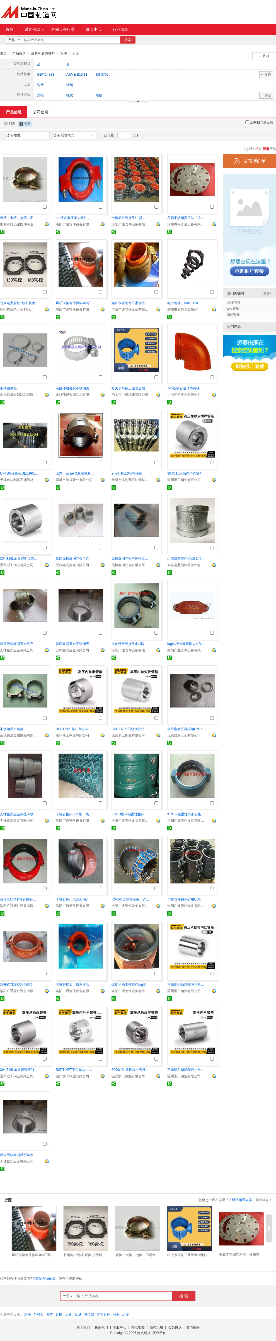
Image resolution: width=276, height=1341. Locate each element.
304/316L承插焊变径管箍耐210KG (19, 558)
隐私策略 (156, 1327)
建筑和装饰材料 (43, 53)
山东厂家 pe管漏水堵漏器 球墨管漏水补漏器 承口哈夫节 (75, 473)
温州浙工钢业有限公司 (184, 480)
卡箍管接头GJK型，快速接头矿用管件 (75, 814)
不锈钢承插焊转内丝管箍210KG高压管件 (186, 984)
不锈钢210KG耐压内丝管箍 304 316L (186, 1069)
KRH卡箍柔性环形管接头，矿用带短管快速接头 (186, 814)
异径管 (39, 1314)
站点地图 (138, 1327)
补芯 (49, 1314)
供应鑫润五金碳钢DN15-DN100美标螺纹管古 (186, 729)
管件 (63, 53)
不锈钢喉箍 (8, 388)
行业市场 (120, 29)
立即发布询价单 (43, 1278)
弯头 (116, 1314)
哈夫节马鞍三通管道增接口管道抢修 (131, 388)
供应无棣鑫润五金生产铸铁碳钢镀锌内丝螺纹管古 (19, 644)
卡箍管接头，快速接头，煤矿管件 (75, 984)
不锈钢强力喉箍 (11, 729)
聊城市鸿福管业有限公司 (74, 480)
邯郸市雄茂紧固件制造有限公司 (19, 224)
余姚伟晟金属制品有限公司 (19, 394)
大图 (25, 123)
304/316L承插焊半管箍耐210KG (131, 1069)
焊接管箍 (234, 302)
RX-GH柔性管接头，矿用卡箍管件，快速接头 (131, 899)
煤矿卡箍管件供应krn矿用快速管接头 (75, 303)
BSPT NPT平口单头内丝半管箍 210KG (75, 1069)
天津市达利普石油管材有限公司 (19, 480)
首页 (9, 29)
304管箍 (233, 314)
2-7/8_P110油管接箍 (127, 473)
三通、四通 (73, 1314)
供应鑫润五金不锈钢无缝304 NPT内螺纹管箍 (75, 644)
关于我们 (83, 1327)
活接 (125, 1314)
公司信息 (41, 111)
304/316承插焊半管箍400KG (186, 473)
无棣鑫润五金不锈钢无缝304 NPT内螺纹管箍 (131, 558)
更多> (267, 293)
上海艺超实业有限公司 (184, 394)
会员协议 (174, 1327)
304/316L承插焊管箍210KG (19, 1069)
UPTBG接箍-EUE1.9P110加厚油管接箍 (19, 473)
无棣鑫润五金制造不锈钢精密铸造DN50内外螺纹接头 (19, 814)
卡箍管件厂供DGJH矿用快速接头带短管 (75, 899)
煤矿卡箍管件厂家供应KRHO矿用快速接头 (131, 303)
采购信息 (34, 29)
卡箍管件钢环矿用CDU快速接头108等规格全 (186, 899)
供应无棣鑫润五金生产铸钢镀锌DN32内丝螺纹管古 (75, 558)
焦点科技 (144, 1333)
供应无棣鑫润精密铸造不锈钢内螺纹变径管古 (19, 1155)
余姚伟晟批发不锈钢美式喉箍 (75, 388)
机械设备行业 (63, 29)
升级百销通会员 (240, 1200)
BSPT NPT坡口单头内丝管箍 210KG (75, 729)
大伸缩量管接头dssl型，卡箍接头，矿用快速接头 (131, 644)
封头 (27, 1314)
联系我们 (101, 1327)
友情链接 (193, 1327)
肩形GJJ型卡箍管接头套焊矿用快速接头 (19, 899)
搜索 (127, 40)
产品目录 (19, 53)
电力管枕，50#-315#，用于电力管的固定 (186, 303)
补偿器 (89, 1314)
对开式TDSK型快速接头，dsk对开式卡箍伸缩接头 (19, 984)
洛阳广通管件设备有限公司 (75, 224)
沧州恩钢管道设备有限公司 (186, 224)
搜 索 (183, 1296)
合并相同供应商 (259, 122)
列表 (9, 123)
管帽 (58, 1314)
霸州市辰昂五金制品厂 (16, 309)
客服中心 (119, 1327)
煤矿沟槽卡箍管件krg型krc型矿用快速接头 (131, 984)
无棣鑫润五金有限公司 (72, 565)
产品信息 (13, 111)
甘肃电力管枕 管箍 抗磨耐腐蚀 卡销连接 (19, 303)
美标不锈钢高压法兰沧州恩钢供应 (186, 218)
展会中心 (93, 29)
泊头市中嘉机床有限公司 (130, 394)
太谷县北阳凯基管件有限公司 (186, 565)
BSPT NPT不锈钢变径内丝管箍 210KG (131, 729)
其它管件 (103, 1314)
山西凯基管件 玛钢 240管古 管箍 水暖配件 (186, 558)
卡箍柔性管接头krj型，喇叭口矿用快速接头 (131, 218)
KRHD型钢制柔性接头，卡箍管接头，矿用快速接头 (131, 814)
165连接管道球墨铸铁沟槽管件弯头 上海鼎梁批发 (186, 388)
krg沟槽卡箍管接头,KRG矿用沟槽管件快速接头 (186, 644)
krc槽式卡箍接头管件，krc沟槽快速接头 (75, 218)
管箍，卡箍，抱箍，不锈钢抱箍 (19, 218)
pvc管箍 (233, 308)
